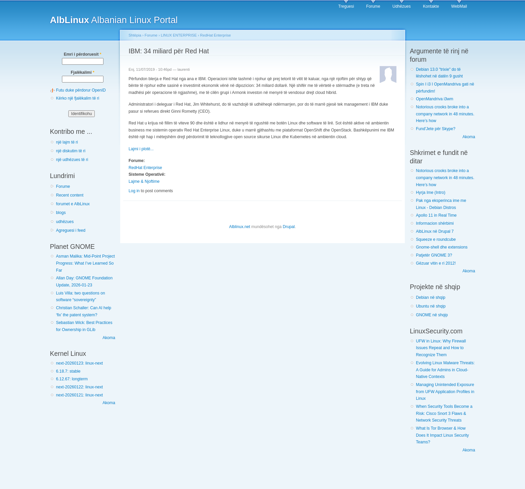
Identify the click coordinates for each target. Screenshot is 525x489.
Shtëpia (135, 35)
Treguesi (346, 6)
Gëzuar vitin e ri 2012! (436, 263)
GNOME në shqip (432, 315)
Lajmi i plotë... (141, 149)
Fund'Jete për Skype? (435, 128)
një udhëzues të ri (72, 159)
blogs (61, 212)
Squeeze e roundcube (436, 239)
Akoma (108, 337)
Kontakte (431, 6)
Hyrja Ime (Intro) (430, 192)
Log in (134, 190)
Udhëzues (401, 6)
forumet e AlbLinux (73, 204)
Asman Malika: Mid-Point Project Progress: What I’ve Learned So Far (85, 263)
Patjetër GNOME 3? (434, 255)
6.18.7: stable (68, 371)
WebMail (459, 6)
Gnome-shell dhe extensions (441, 247)
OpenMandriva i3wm (434, 99)
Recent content (69, 195)
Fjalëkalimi (82, 72)
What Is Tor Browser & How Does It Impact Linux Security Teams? (442, 435)
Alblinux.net (239, 226)
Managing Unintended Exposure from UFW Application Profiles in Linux (445, 391)
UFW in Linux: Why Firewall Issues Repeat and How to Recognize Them (441, 348)
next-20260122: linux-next (79, 387)
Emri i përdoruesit (82, 54)
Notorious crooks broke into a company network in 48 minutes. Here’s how (445, 114)
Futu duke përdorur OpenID (81, 90)
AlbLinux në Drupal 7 (435, 231)
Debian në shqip (430, 297)
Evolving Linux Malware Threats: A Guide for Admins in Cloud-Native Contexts (445, 370)
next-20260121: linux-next (79, 395)
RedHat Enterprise (215, 35)
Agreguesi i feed (70, 230)
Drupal (289, 226)
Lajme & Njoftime (144, 181)
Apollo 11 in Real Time (436, 215)
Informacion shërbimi (435, 223)
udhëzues (65, 221)
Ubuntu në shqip (431, 306)
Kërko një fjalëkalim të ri (77, 98)
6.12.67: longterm (72, 379)
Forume (373, 6)
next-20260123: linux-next (79, 363)
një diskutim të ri (70, 151)
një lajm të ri (67, 142)
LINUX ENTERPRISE (179, 35)
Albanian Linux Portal (114, 20)
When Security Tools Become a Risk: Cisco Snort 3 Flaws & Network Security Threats (444, 413)
